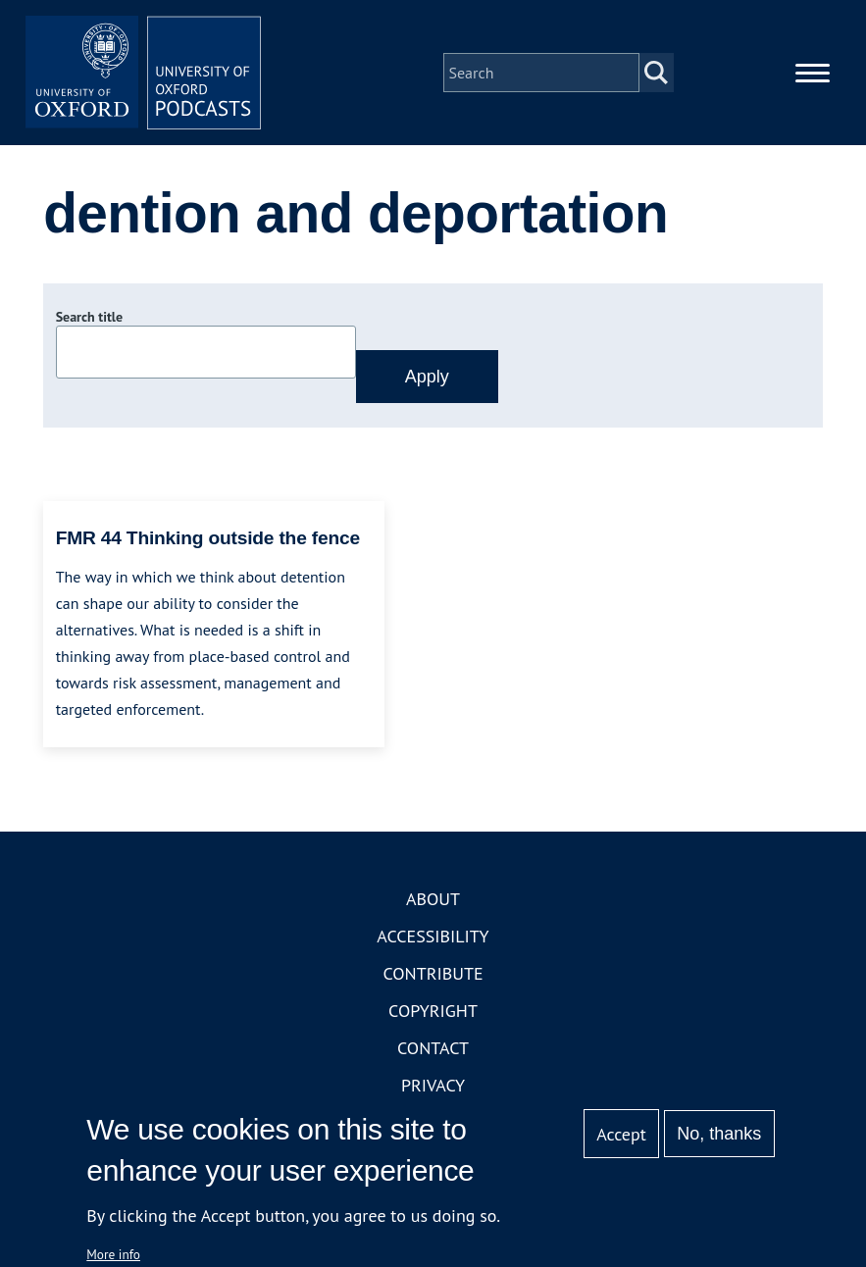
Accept (621, 1134)
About (433, 898)
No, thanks (719, 1133)
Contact (433, 1048)
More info (113, 1254)
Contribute (432, 973)
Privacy (433, 1085)
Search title (89, 317)
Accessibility (432, 936)
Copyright (433, 1010)
